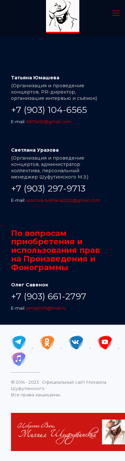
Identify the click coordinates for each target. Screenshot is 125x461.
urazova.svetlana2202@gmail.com (63, 200)
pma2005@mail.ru (46, 308)
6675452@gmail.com (48, 121)
